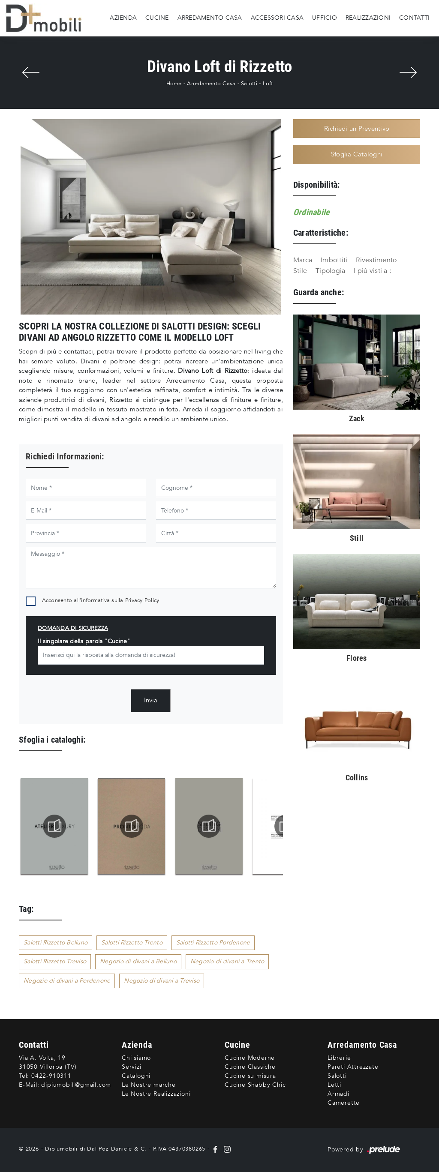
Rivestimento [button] (376, 260)
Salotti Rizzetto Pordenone (213, 942)
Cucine (157, 18)
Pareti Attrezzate (353, 1067)
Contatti (414, 18)
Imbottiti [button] (334, 260)
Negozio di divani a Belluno (138, 961)
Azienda (123, 18)
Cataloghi (136, 1076)
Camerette (344, 1103)
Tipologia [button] (330, 271)
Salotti (249, 83)
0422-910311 (51, 1076)
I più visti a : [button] (372, 271)
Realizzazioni (368, 18)
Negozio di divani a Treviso (161, 981)
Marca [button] (302, 260)
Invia (150, 700)
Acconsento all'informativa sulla (100, 600)
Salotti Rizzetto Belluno (55, 942)
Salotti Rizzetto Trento (131, 942)
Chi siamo (136, 1058)
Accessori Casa (277, 18)
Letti (334, 1085)
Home (174, 83)
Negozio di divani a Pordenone (67, 981)
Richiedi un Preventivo (357, 128)
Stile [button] (300, 271)
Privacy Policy (142, 600)
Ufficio (324, 18)
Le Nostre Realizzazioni (156, 1094)
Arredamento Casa (209, 18)
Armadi (338, 1094)
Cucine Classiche (250, 1067)
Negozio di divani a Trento (227, 961)
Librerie (339, 1058)
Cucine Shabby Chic (255, 1085)
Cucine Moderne (250, 1058)
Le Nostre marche (149, 1085)
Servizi (131, 1067)
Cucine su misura (250, 1076)
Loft (268, 83)
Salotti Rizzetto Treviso (55, 961)
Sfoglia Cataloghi (356, 154)
